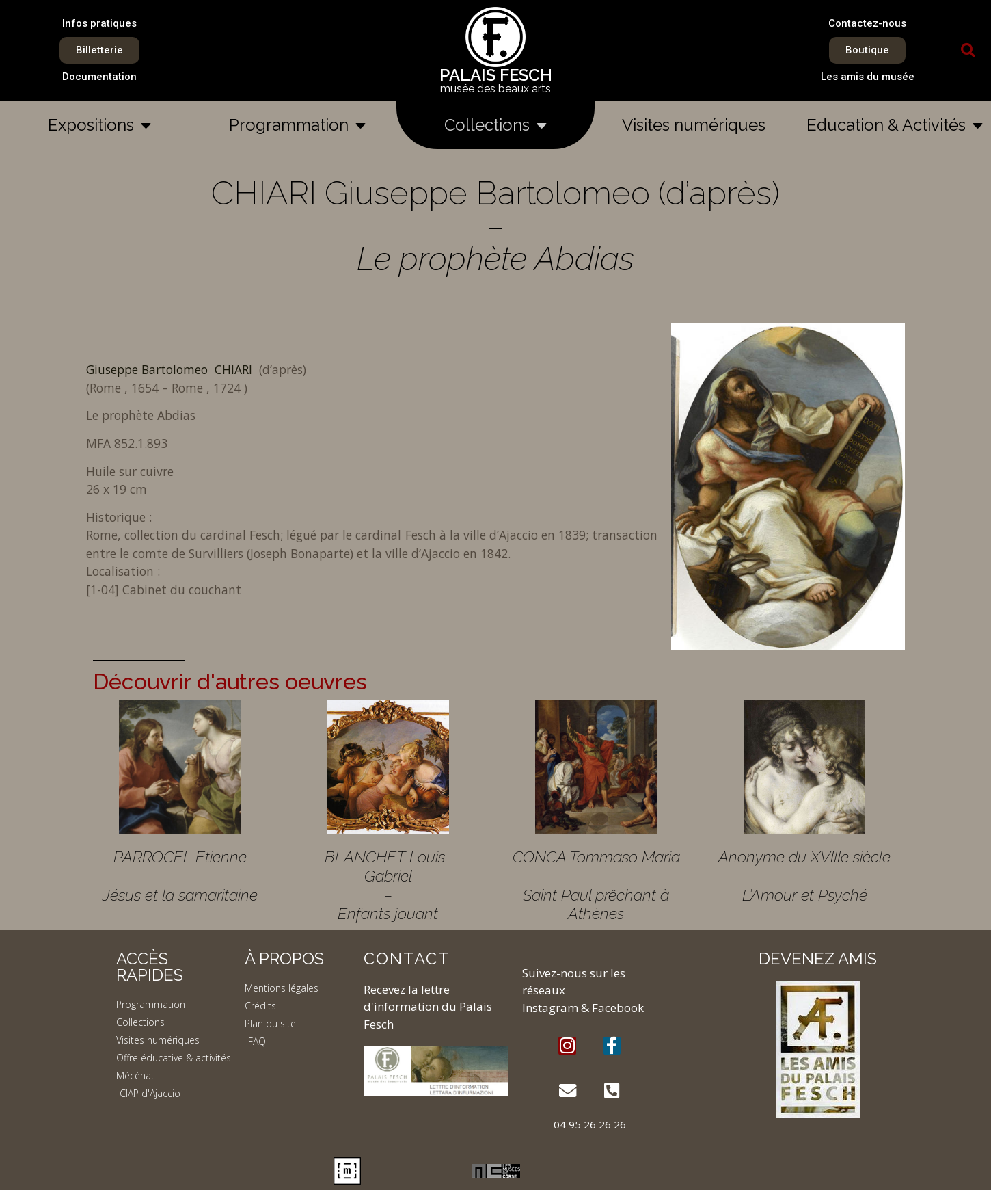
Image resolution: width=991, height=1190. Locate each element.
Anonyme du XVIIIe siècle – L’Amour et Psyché (804, 875)
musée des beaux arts (495, 88)
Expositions (99, 125)
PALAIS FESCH (495, 75)
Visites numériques (693, 125)
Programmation (297, 125)
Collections (495, 125)
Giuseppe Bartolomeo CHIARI (171, 369)
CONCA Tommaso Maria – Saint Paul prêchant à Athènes (596, 885)
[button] (968, 50)
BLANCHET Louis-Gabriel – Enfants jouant (388, 885)
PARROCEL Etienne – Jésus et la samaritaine (180, 875)
